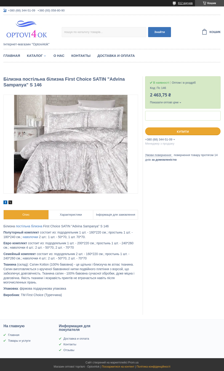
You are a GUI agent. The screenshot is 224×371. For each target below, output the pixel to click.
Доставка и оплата (116, 55)
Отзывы (69, 350)
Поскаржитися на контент (118, 366)
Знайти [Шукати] (159, 32)
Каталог (35, 55)
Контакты (81, 55)
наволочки (30, 237)
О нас (58, 55)
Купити (183, 131)
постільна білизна (29, 226)
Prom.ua (133, 362)
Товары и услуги (19, 340)
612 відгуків (185, 3)
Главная (11, 55)
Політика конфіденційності (153, 366)
